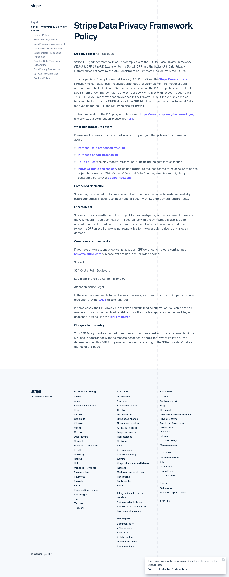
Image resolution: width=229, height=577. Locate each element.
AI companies (124, 449)
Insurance (122, 467)
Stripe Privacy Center (45, 39)
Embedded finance (127, 418)
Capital (78, 414)
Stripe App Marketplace (130, 502)
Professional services (129, 511)
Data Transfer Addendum (48, 48)
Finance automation (128, 423)
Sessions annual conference (175, 414)
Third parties (87, 161)
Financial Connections (86, 445)
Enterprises (123, 396)
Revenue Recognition (86, 490)
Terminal (79, 503)
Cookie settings (169, 440)
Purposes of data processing (98, 154)
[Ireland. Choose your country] (41, 396)
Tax (76, 498)
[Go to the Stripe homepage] (34, 392)
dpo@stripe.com (119, 177)
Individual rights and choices (97, 168)
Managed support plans (173, 492)
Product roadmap (169, 457)
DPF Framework (120, 317)
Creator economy (126, 454)
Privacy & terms (168, 418)
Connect (78, 427)
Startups (122, 401)
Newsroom (166, 466)
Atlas (77, 401)
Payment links (82, 472)
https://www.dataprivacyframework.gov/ (167, 114)
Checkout (79, 418)
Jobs (162, 462)
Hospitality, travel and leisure (133, 463)
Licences (165, 431)
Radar (77, 485)
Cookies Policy (42, 78)
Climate (78, 423)
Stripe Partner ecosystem (131, 506)
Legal (34, 22)
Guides (164, 396)
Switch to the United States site (167, 569)
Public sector (124, 481)
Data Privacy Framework (47, 69)
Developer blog (125, 545)
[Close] (222, 560)
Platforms (122, 441)
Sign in (165, 500)
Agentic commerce (127, 405)
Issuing (78, 458)
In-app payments (126, 432)
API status (122, 532)
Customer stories (169, 401)
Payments (79, 476)
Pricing (77, 396)
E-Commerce (124, 414)
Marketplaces (124, 436)
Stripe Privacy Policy (173, 79)
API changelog (125, 537)
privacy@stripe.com (87, 254)
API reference (124, 528)
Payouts (78, 481)
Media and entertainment (131, 472)
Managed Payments (85, 467)
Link (76, 463)
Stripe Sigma (81, 494)
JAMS (103, 299)
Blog (162, 405)
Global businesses (127, 427)
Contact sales (167, 475)
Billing (77, 409)
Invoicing (79, 454)
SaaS (120, 445)
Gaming (121, 458)
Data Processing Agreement (49, 43)
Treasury (79, 507)
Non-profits (123, 476)
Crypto (78, 432)
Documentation (125, 523)
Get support (166, 488)
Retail (120, 485)
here (130, 118)
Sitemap (164, 436)
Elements (79, 441)
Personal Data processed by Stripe (102, 147)
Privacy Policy (41, 35)
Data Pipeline (81, 436)
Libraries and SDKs (127, 541)
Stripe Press (166, 470)
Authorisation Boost (85, 405)
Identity (78, 449)
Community (166, 409)
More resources (168, 444)
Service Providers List (46, 73)
